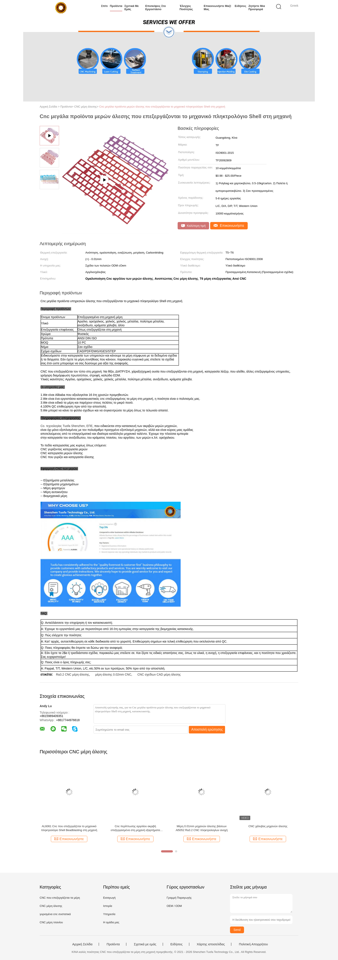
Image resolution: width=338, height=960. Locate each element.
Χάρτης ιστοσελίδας (211, 944)
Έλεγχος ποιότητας (186, 7)
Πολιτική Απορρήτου (253, 944)
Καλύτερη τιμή (193, 226)
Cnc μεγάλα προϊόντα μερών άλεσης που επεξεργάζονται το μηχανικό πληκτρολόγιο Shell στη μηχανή (162, 106)
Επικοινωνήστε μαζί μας (217, 7)
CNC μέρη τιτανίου (51, 922)
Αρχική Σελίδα (82, 944)
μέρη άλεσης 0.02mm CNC (113, 674)
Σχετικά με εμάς (131, 7)
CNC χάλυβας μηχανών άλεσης (267, 826)
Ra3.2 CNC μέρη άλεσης (72, 674)
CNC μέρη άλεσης (51, 906)
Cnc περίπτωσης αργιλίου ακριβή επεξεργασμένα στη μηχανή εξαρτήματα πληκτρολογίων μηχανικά (135, 828)
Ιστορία (107, 906)
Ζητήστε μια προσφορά (256, 7)
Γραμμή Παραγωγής (179, 897)
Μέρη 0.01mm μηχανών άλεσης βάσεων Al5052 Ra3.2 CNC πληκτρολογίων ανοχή (202, 828)
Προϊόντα (116, 6)
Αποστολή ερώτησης (207, 729)
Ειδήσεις (240, 6)
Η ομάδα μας (111, 922)
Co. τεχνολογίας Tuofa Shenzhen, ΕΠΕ (67, 426)
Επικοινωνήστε (229, 226)
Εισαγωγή (109, 897)
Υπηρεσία (109, 914)
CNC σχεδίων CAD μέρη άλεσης (159, 674)
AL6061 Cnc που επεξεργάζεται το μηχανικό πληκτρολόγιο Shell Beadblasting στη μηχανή (69, 828)
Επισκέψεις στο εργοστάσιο (155, 7)
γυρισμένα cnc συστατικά (55, 914)
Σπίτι (104, 6)
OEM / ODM (174, 906)
